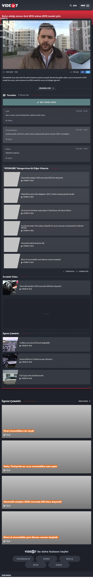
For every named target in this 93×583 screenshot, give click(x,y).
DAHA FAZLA (84, 400)
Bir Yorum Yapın (46, 102)
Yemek (47, 534)
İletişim (5, 560)
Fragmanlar (15, 527)
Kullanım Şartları (8, 549)
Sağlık (56, 527)
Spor (77, 527)
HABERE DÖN (82, 271)
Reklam (5, 555)
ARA (73, 6)
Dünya (36, 527)
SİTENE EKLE (68, 271)
